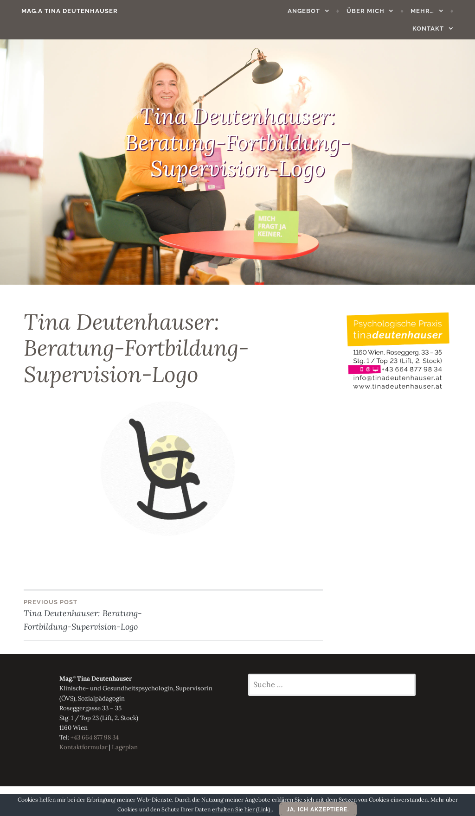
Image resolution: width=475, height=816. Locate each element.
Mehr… (384, 10)
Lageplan (125, 747)
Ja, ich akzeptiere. (318, 809)
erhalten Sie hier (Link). (242, 809)
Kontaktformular (83, 747)
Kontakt (437, 10)
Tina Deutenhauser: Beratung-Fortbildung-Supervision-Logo (98, 614)
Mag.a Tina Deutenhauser (60, 10)
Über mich (327, 10)
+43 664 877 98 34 (95, 737)
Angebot (265, 10)
